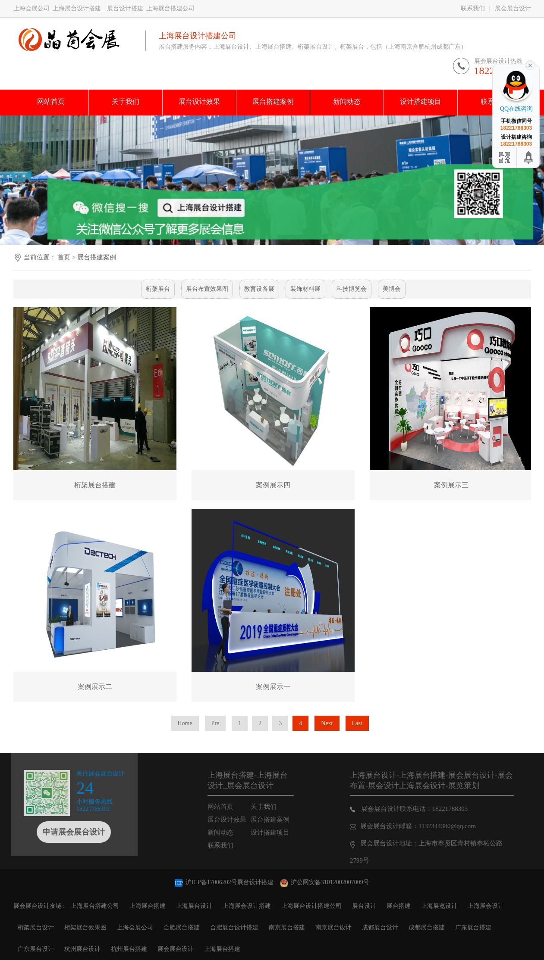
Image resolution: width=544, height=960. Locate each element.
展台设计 (364, 906)
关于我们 (276, 806)
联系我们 (473, 8)
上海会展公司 (135, 927)
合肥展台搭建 (182, 927)
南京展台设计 (333, 927)
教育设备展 (259, 289)
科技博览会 (351, 289)
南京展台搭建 (287, 927)
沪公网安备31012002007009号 (324, 882)
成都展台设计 (380, 927)
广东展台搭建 (473, 927)
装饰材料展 (305, 289)
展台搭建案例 (96, 257)
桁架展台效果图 (85, 927)
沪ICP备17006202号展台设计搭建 (225, 882)
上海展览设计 (439, 906)
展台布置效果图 (207, 289)
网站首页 (233, 806)
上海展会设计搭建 (247, 906)
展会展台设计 (513, 8)
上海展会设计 (486, 906)
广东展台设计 (36, 949)
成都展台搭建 (427, 927)
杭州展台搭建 (129, 949)
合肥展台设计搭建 (234, 927)
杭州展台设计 (82, 949)
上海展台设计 (194, 906)
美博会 (392, 289)
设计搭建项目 (282, 832)
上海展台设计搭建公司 (311, 906)
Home (184, 723)
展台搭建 (399, 906)
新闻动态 (233, 832)
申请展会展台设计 (61, 832)
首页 (63, 257)
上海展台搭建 (147, 906)
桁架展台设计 (36, 927)
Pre (215, 723)
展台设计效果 (239, 819)
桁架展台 (158, 289)
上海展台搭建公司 (95, 906)
